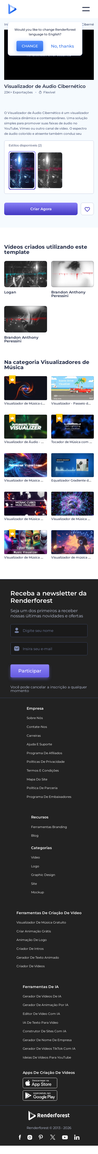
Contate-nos (37, 727)
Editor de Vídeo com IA (41, 1014)
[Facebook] (20, 1138)
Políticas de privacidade (46, 762)
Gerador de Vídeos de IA (42, 996)
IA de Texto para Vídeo (40, 1023)
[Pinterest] (40, 1138)
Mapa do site (37, 779)
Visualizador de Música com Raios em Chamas (40, 404)
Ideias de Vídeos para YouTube (47, 1058)
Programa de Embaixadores (49, 797)
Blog (34, 836)
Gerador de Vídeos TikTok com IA (49, 1049)
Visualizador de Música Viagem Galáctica (36, 481)
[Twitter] (53, 1138)
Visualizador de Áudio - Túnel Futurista (34, 442)
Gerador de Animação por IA (45, 1005)
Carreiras (34, 736)
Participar (29, 671)
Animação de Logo (31, 940)
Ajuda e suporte (39, 744)
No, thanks (62, 46)
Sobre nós (35, 718)
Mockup (37, 892)
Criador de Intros (30, 949)
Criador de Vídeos (30, 966)
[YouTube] (65, 1138)
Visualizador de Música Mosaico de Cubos (36, 519)
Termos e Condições (43, 771)
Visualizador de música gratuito (41, 923)
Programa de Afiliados (44, 753)
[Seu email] (49, 649)
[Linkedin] (76, 1138)
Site (34, 884)
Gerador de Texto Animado (37, 957)
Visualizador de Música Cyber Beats (32, 558)
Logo (35, 866)
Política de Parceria (42, 788)
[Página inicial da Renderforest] (12, 9)
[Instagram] (29, 1138)
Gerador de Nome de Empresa (47, 1040)
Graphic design (43, 875)
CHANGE (30, 46)
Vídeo (35, 858)
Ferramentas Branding (49, 827)
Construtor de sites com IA (44, 1031)
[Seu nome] (49, 630)
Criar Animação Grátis (33, 931)
